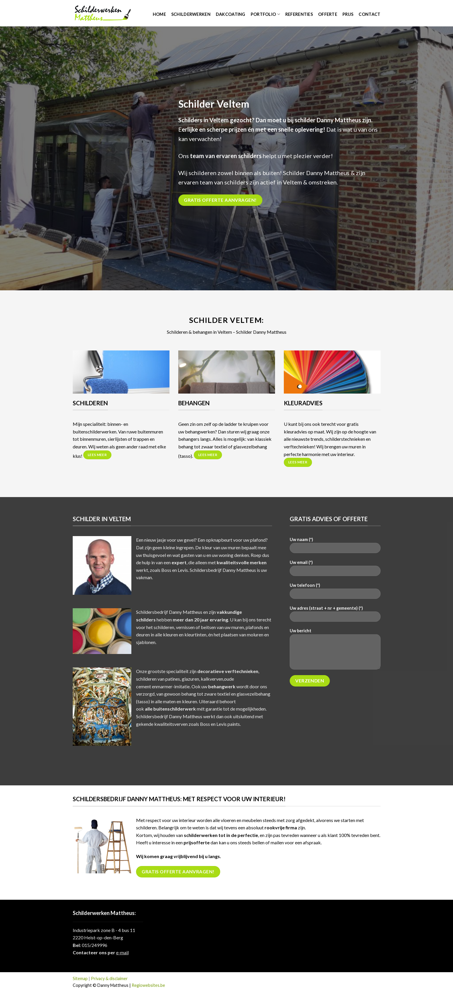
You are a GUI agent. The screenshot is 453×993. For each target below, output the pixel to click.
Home (159, 14)
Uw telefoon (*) (335, 593)
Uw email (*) (335, 570)
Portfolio (265, 14)
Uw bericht (335, 650)
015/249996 (94, 945)
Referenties (299, 14)
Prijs (347, 14)
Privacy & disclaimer (109, 978)
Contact (369, 14)
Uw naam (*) (335, 547)
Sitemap (80, 978)
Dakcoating (230, 14)
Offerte (327, 14)
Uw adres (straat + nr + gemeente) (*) (335, 616)
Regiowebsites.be (148, 985)
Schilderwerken (191, 14)
